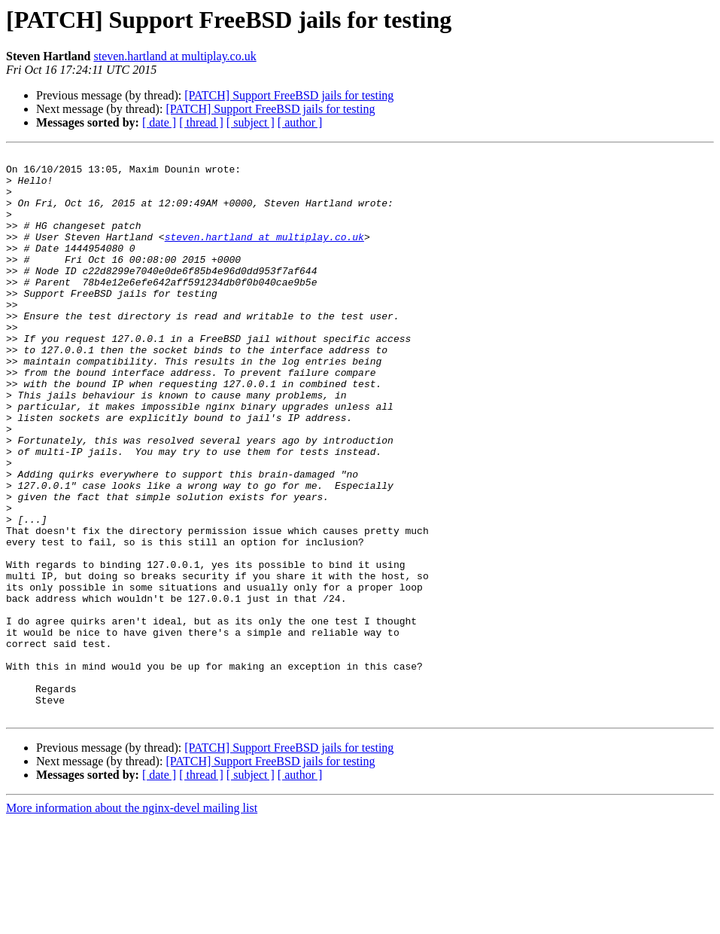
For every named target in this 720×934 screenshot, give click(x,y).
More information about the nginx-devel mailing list (131, 920)
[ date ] (159, 122)
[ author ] (300, 122)
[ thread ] (201, 122)
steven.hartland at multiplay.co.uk (174, 56)
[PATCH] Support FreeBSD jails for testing (288, 95)
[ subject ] (250, 122)
